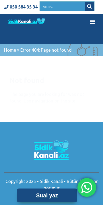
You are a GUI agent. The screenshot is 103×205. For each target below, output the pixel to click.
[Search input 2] (62, 6)
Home (10, 50)
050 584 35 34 (21, 6)
